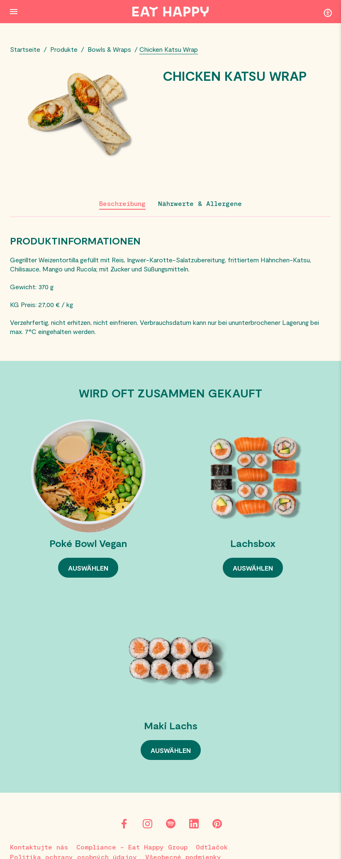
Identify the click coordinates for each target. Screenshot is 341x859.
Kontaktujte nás (39, 847)
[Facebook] (124, 823)
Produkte (64, 49)
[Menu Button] (13, 11)
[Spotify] (170, 823)
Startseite (25, 49)
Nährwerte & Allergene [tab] (200, 203)
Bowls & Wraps (109, 49)
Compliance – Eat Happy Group (132, 847)
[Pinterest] (217, 823)
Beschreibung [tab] (122, 203)
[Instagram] (147, 823)
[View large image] (82, 116)
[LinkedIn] (194, 823)
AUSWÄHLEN (88, 568)
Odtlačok (212, 847)
